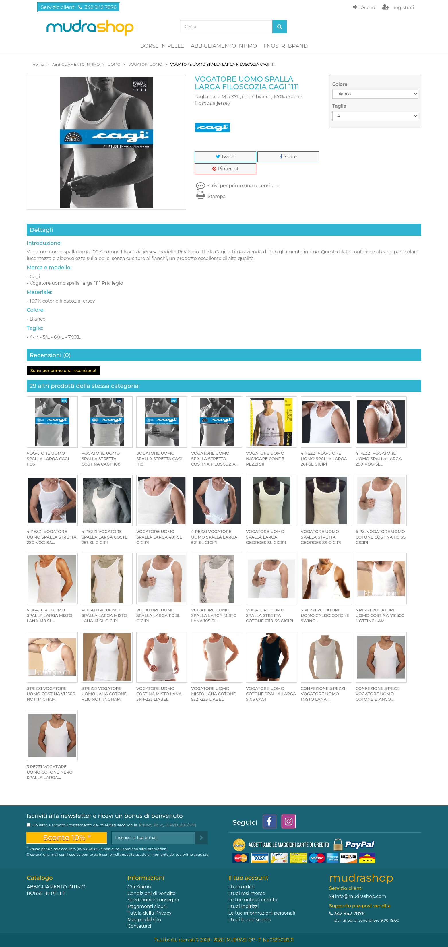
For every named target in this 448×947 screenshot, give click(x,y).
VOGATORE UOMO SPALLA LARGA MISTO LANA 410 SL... (49, 615)
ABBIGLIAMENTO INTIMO (224, 46)
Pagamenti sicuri (146, 906)
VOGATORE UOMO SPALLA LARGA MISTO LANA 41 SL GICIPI (104, 615)
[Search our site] (226, 26)
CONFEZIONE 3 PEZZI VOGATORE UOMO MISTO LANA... (323, 694)
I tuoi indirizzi (243, 906)
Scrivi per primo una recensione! (244, 185)
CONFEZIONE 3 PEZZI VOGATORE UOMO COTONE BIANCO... (378, 694)
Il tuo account (248, 877)
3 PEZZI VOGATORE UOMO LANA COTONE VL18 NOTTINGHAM (104, 694)
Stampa (210, 196)
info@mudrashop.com (360, 896)
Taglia (340, 106)
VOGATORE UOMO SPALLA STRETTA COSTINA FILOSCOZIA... (214, 459)
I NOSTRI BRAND (286, 46)
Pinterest (225, 168)
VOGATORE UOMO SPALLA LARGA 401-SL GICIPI (159, 537)
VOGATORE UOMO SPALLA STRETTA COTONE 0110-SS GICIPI (269, 615)
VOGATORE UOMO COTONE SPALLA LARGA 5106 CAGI (271, 694)
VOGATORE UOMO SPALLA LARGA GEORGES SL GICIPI (266, 537)
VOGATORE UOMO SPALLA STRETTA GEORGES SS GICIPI (321, 537)
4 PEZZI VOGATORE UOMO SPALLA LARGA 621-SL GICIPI (214, 537)
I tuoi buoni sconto (249, 919)
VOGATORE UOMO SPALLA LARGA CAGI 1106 (48, 459)
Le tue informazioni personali (261, 913)
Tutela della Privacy (149, 913)
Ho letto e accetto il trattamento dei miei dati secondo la (114, 825)
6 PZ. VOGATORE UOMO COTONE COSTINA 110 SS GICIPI (381, 537)
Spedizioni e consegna (153, 900)
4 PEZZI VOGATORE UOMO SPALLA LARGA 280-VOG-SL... (379, 459)
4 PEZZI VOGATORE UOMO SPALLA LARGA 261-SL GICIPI (324, 459)
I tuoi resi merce (246, 893)
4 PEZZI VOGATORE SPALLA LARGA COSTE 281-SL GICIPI (104, 537)
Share (288, 156)
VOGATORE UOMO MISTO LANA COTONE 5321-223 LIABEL (213, 694)
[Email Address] (153, 837)
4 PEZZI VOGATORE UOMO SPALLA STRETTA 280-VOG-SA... (51, 537)
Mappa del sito (144, 919)
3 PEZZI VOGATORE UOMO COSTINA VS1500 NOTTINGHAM (380, 615)
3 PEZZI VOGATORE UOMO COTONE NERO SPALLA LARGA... (50, 772)
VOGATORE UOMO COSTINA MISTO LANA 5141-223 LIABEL (159, 694)
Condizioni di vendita (151, 893)
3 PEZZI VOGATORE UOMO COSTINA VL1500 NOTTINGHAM (51, 694)
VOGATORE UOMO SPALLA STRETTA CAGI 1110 (159, 459)
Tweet (225, 156)
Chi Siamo (139, 887)
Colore (340, 84)
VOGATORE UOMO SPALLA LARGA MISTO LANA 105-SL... (214, 615)
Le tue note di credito (252, 900)
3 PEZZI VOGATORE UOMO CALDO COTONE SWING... (325, 615)
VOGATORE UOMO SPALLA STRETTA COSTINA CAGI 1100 (101, 459)
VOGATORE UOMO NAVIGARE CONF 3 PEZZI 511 (265, 459)
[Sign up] (201, 837)
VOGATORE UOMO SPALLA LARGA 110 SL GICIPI (158, 615)
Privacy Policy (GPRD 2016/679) (167, 825)
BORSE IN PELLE (162, 46)
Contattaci (139, 926)
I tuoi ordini (241, 887)
